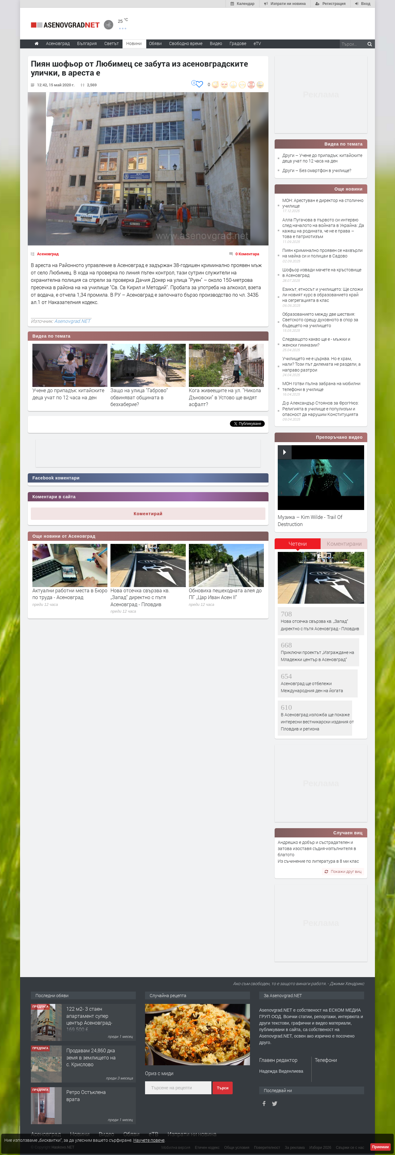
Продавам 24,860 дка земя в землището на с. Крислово (91, 1057)
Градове (238, 43)
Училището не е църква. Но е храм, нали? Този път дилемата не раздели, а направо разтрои (321, 364)
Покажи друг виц (343, 871)
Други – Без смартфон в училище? (316, 170)
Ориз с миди (159, 1073)
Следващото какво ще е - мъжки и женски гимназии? (316, 341)
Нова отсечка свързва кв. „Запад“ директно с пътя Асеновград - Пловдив (140, 597)
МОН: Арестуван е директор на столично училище (323, 203)
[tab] (298, 545)
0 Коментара (247, 254)
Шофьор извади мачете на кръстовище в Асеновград (321, 272)
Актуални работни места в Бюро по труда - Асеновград (69, 593)
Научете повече (148, 1140)
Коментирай (148, 513)
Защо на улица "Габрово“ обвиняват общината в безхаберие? (139, 397)
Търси (222, 1088)
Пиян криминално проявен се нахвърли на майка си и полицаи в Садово (322, 253)
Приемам (380, 1147)
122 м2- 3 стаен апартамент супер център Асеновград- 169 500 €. (89, 1019)
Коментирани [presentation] (344, 543)
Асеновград (48, 254)
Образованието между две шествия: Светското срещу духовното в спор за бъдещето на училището (320, 319)
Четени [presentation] (298, 543)
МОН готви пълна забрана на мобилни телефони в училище (321, 386)
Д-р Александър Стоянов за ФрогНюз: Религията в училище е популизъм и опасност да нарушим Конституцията (320, 408)
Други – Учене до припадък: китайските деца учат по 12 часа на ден (322, 158)
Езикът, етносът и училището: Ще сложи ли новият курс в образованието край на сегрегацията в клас (322, 294)
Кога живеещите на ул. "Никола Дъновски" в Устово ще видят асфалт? (225, 397)
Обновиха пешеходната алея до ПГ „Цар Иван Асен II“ (225, 593)
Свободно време (185, 43)
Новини (134, 43)
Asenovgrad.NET (72, 321)
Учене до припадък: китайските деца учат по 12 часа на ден (68, 393)
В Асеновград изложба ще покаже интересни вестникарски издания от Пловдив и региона (317, 722)
